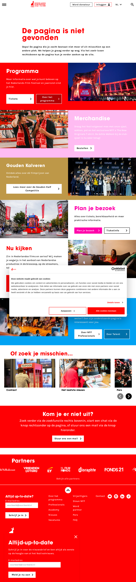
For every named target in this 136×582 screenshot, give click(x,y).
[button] (120, 396)
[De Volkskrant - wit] (11, 469)
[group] (29, 376)
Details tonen (113, 302)
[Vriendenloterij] (35, 469)
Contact (100, 496)
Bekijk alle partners (68, 478)
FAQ (75, 519)
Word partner (77, 508)
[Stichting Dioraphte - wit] (90, 469)
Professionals (56, 504)
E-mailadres (21, 503)
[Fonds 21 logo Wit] (118, 469)
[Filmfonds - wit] (69, 469)
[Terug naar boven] (68, 490)
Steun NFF (79, 501)
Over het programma (55, 498)
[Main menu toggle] (4, 5)
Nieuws (52, 514)
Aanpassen (68, 311)
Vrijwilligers (80, 496)
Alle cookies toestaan (106, 311)
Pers (75, 514)
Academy (53, 509)
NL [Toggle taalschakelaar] (118, 4)
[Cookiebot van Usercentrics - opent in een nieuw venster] (113, 269)
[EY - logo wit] (53, 469)
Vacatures (54, 519)
